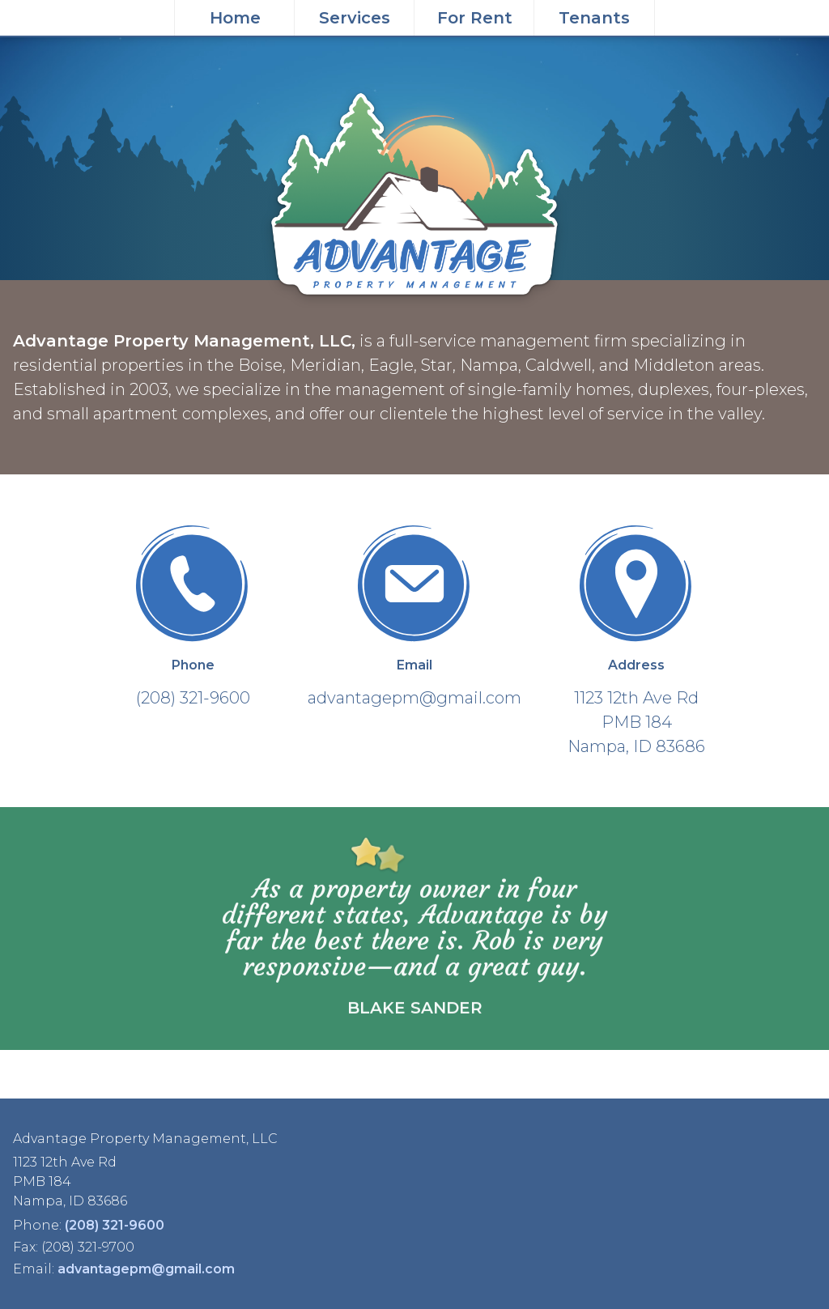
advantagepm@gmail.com (146, 1269)
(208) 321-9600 (114, 1225)
